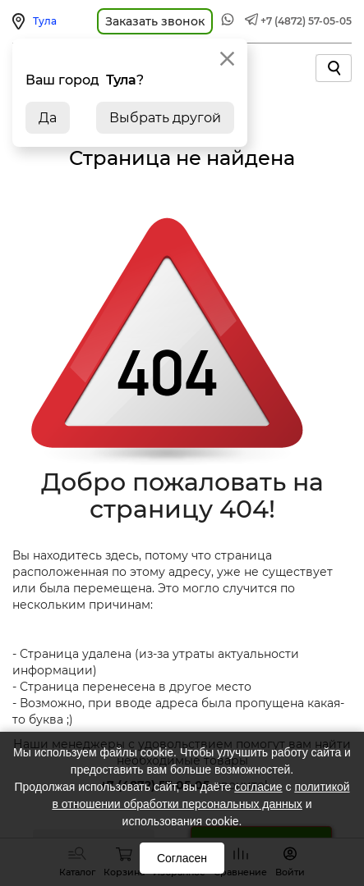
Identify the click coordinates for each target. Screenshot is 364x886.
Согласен (182, 858)
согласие (258, 786)
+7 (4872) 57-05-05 (306, 21)
